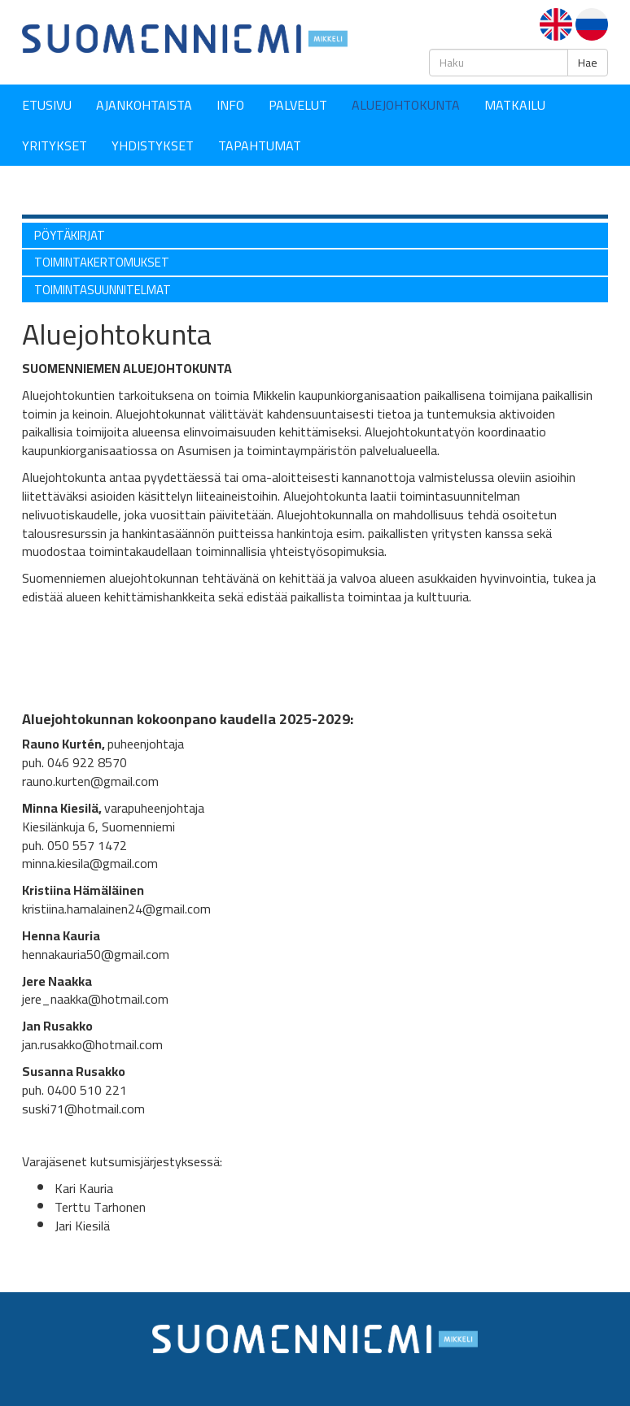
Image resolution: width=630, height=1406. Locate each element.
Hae (587, 62)
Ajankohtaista (144, 105)
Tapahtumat (259, 145)
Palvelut (298, 105)
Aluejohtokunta (406, 105)
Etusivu (47, 105)
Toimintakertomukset (101, 262)
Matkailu (514, 105)
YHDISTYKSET (153, 145)
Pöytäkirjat (69, 235)
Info (230, 105)
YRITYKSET (54, 145)
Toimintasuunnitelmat (102, 290)
